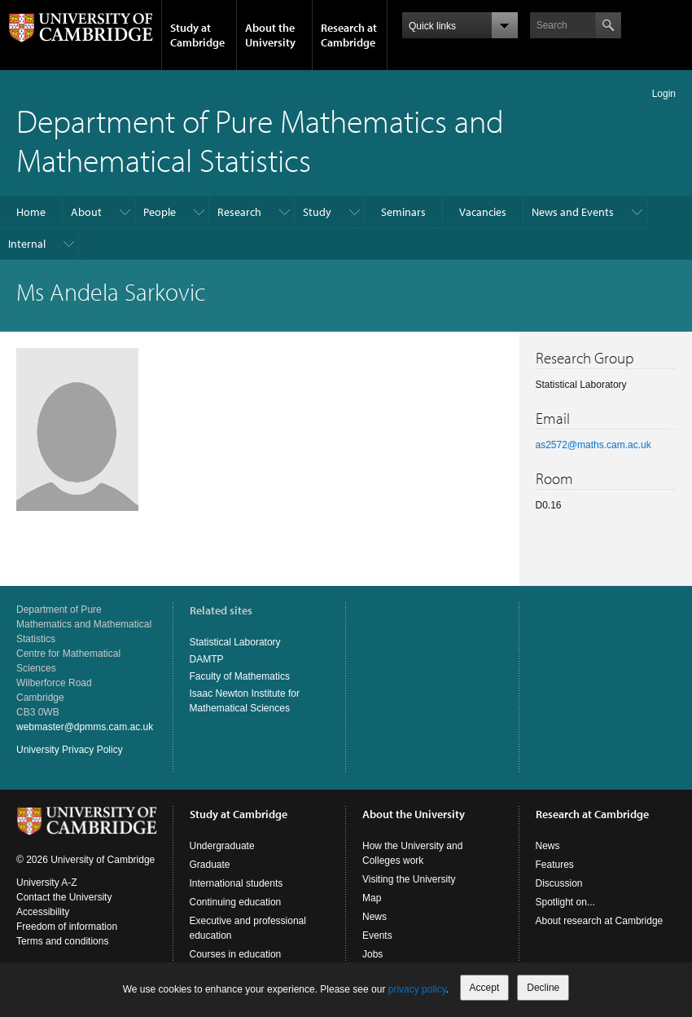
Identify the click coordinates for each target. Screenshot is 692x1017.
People (159, 212)
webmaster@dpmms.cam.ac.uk (84, 727)
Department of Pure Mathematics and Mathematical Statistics (260, 139)
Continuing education (236, 902)
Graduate (210, 864)
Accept (485, 987)
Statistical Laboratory (235, 642)
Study (317, 212)
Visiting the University (409, 879)
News (374, 916)
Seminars (403, 212)
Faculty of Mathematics (240, 676)
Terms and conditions (62, 941)
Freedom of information (66, 926)
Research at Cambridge (349, 35)
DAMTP (207, 659)
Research (239, 212)
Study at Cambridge (197, 35)
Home (31, 212)
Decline (543, 987)
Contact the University (64, 897)
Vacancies (482, 212)
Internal (27, 243)
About (86, 212)
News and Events (573, 212)
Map (371, 898)
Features (555, 864)
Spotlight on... (565, 902)
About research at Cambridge (600, 921)
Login (664, 93)
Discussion (559, 883)
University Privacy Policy (69, 749)
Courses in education (236, 954)
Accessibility (42, 912)
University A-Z (46, 882)
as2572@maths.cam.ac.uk (593, 445)
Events (377, 935)
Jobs (372, 954)
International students (236, 883)
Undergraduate (222, 846)
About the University (270, 35)
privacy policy (417, 989)
